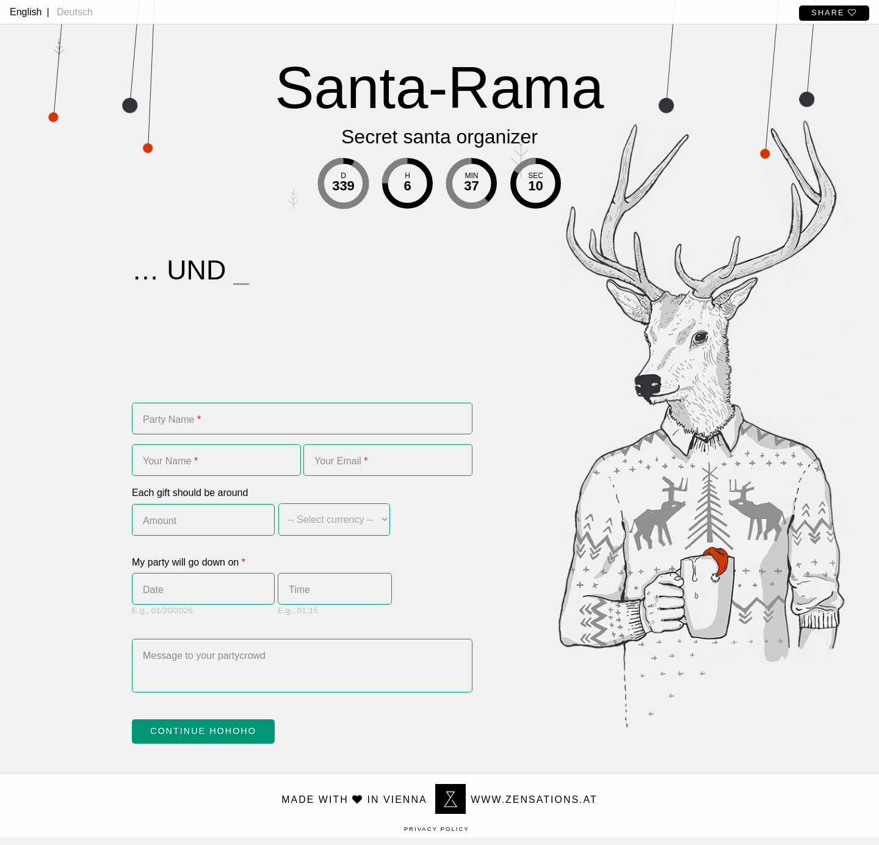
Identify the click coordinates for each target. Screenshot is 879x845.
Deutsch (75, 12)
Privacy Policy (436, 836)
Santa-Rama (439, 87)
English (26, 12)
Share (834, 12)
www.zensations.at (516, 807)
